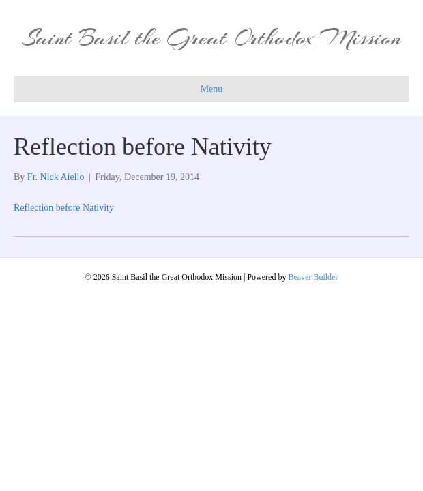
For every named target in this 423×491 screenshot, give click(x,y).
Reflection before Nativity (64, 208)
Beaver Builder (313, 277)
